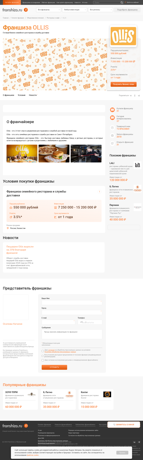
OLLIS (64, 18)
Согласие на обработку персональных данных (84, 435)
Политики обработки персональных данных (60, 352)
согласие (51, 350)
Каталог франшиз (12, 2)
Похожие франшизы (123, 155)
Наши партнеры (73, 433)
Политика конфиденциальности (49, 435)
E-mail (44, 318)
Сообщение (46, 327)
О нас (40, 430)
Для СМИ (41, 438)
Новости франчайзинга (63, 424)
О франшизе (8, 95)
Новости (77, 2)
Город (44, 308)
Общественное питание (35, 18)
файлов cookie (33, 455)
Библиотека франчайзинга (85, 424)
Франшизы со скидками (31, 2)
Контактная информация (46, 443)
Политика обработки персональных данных (53, 441)
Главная (6, 18)
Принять (122, 453)
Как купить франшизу (65, 2)
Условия (21, 95)
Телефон (81, 318)
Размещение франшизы (46, 433)
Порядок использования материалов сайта (83, 430)
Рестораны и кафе (53, 18)
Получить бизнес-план (123, 84)
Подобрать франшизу (127, 10)
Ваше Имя (45, 298)
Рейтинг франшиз (48, 2)
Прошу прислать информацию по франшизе (72, 334)
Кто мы (84, 2)
